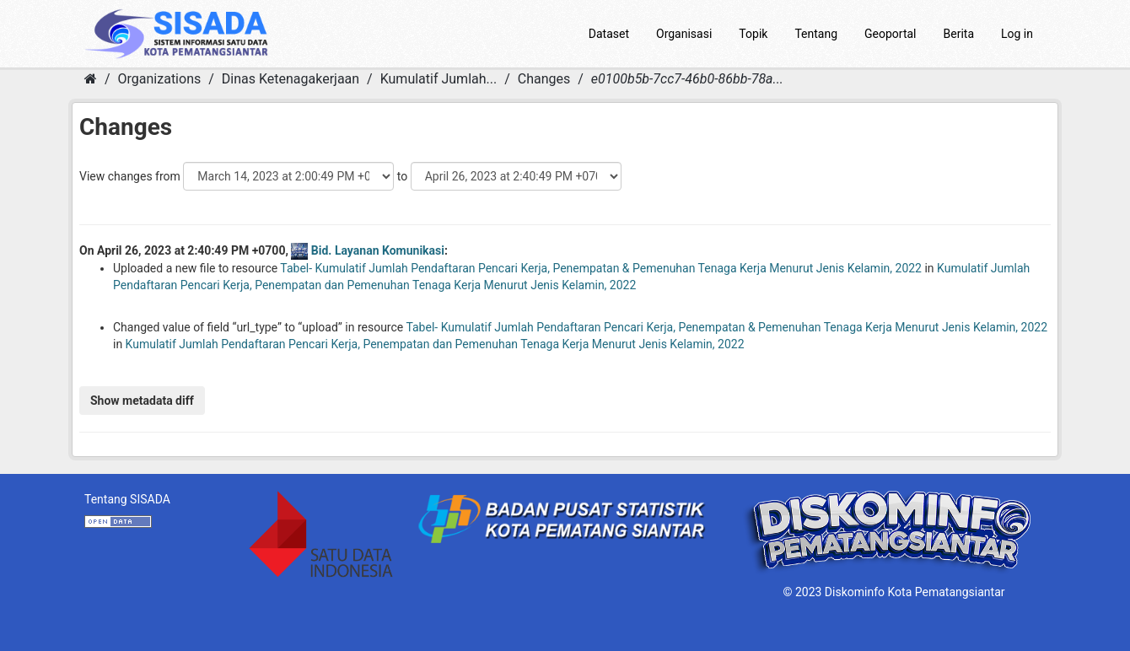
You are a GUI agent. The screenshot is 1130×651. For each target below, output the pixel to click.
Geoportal (890, 33)
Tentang (815, 33)
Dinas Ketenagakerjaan (290, 79)
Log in (1017, 33)
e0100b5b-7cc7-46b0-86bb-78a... (687, 79)
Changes (544, 79)
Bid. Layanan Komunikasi (377, 250)
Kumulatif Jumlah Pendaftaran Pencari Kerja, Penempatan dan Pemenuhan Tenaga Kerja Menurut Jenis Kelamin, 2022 (435, 344)
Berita (959, 33)
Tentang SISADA (127, 499)
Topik (753, 33)
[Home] (90, 79)
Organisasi (684, 33)
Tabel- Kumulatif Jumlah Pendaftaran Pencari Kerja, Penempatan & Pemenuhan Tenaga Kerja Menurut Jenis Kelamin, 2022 (601, 268)
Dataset (609, 33)
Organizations (160, 79)
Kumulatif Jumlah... (439, 79)
